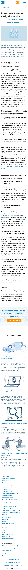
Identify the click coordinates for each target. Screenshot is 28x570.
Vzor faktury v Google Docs (9, 487)
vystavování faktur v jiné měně (15, 281)
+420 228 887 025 (14, 559)
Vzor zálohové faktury (7, 508)
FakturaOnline (5, 215)
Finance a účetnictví (12, 19)
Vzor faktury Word (6, 483)
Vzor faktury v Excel (7, 480)
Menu (23, 2)
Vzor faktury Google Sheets (9, 485)
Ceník (3, 532)
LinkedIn (9, 22)
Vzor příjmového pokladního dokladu (11, 493)
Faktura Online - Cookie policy (9, 548)
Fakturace (5, 7)
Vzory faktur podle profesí (9, 478)
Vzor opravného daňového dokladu (11, 510)
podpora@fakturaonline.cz (14, 562)
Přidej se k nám (6, 536)
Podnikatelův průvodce (8, 523)
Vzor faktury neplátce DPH (9, 506)
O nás (3, 530)
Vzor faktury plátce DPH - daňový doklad (12, 504)
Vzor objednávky (6, 502)
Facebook (16, 22)
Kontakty (17, 565)
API (3, 555)
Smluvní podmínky (6, 550)
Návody (4, 521)
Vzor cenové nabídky (7, 495)
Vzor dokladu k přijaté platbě (9, 499)
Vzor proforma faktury (7, 497)
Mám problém (5, 519)
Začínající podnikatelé (7, 540)
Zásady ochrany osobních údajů (10, 546)
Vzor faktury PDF (6, 489)
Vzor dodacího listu (7, 491)
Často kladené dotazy (7, 534)
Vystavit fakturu (14, 321)
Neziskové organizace (8, 538)
